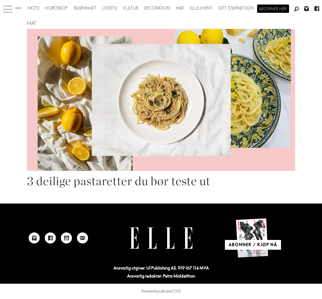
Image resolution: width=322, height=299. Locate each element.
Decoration (157, 8)
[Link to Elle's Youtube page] (66, 237)
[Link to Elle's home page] (161, 238)
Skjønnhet (85, 8)
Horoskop (56, 8)
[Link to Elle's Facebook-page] (50, 237)
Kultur (131, 8)
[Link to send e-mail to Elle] (82, 237)
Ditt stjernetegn (236, 8)
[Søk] (296, 9)
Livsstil (110, 8)
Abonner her (273, 9)
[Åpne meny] (7, 8)
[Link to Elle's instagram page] (34, 237)
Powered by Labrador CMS (161, 291)
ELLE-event (201, 8)
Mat (180, 8)
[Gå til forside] (18, 8)
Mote (33, 8)
